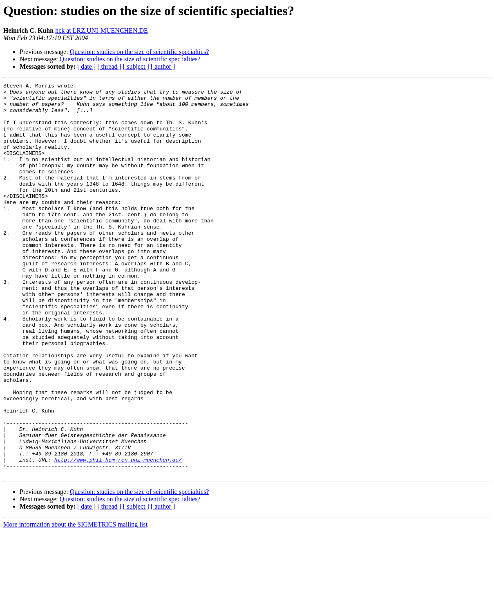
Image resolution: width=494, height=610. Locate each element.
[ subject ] (136, 66)
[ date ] (86, 66)
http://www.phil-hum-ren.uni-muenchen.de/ (118, 535)
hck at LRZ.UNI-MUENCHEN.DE (101, 30)
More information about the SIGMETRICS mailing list (75, 602)
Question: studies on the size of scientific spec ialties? (130, 59)
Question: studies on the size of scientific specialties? (139, 51)
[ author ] (163, 66)
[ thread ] (109, 66)
